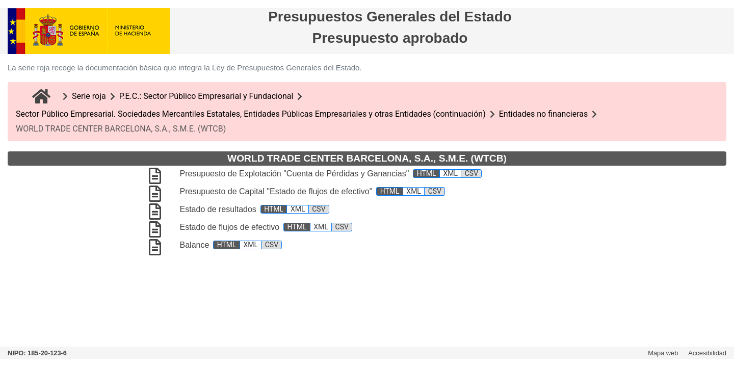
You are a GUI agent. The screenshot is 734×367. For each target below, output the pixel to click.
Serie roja (89, 96)
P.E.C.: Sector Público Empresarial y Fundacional (206, 96)
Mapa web (663, 353)
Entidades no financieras (543, 114)
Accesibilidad (707, 353)
